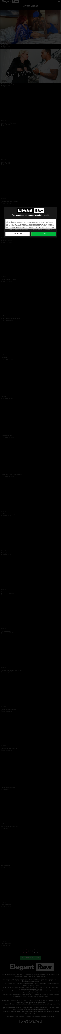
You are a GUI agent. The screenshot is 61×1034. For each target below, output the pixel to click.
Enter (43, 234)
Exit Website (17, 234)
